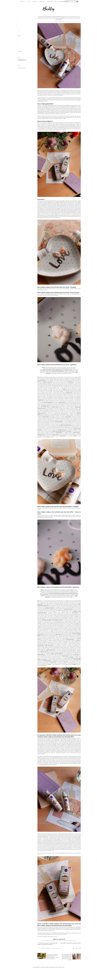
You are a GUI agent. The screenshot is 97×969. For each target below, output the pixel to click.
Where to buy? (50, 1)
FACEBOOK (56, 940)
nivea (45, 948)
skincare (55, 948)
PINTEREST (63, 940)
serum (53, 948)
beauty (42, 948)
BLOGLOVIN (44, 940)
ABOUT (29, 1)
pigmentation (49, 948)
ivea (59, 943)
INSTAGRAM (51, 940)
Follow (19, 30)
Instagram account (42, 854)
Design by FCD (61, 967)
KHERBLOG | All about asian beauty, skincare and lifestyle (47, 967)
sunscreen (59, 948)
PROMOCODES (42, 1)
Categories (22, 1)
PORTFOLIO (35, 1)
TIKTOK (68, 940)
